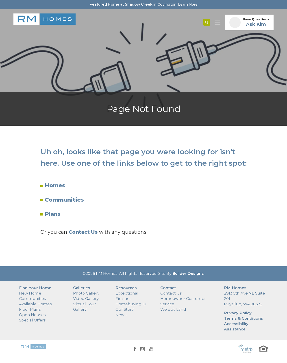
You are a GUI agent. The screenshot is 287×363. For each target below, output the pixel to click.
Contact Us (171, 293)
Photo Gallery (86, 293)
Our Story (124, 309)
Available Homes (35, 304)
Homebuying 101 (131, 304)
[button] (206, 22)
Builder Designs (188, 273)
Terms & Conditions (243, 318)
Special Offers (32, 320)
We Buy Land (173, 309)
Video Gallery (86, 298)
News (120, 314)
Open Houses (32, 314)
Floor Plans (30, 309)
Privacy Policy (238, 313)
